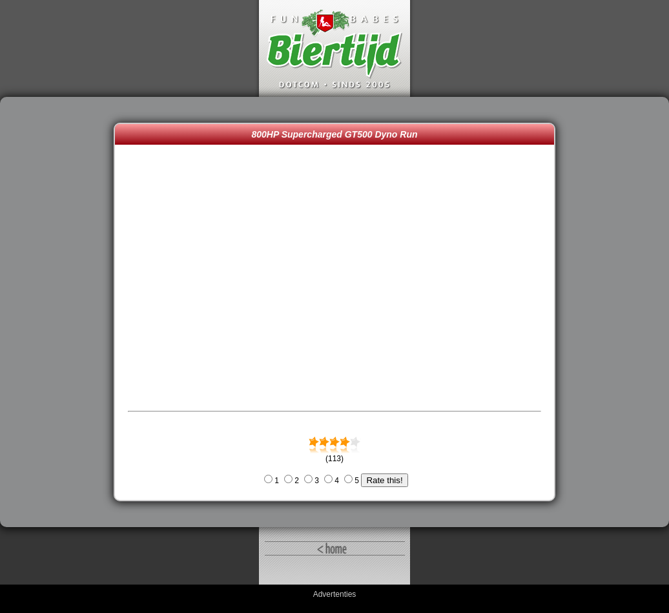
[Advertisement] (60, 312)
